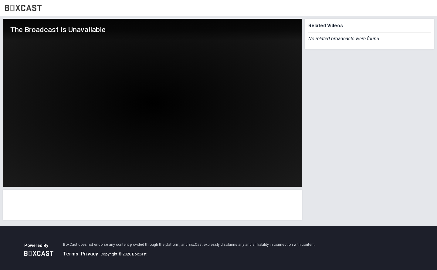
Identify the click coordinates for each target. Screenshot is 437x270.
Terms (70, 254)
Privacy (89, 254)
